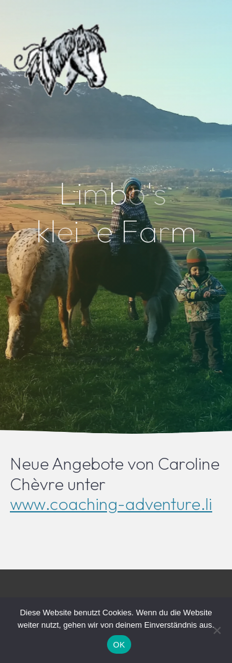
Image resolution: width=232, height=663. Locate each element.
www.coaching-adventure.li (111, 503)
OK (119, 644)
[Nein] (216, 630)
